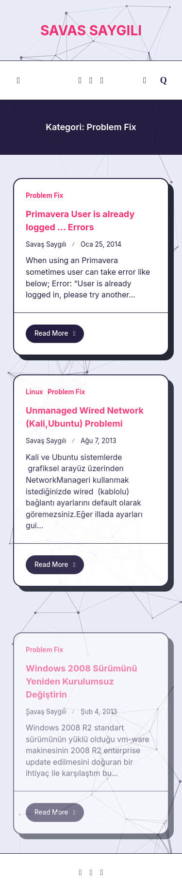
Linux (34, 472)
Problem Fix (44, 195)
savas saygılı (91, 30)
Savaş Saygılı (46, 244)
